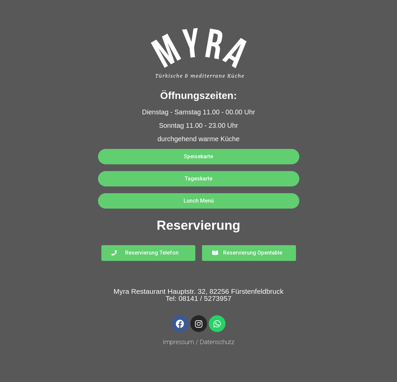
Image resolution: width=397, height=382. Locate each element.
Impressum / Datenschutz (198, 342)
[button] (198, 156)
